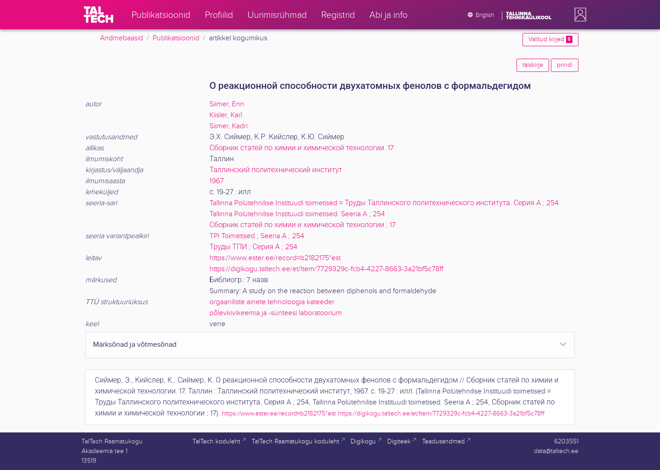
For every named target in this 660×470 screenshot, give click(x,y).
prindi (564, 65)
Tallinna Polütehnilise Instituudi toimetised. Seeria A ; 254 (297, 214)
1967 (216, 181)
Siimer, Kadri (228, 126)
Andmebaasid (121, 38)
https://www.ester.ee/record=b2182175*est (275, 258)
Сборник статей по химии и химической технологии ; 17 (302, 225)
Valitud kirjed (550, 39)
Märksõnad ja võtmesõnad (134, 344)
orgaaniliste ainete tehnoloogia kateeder (272, 302)
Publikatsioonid (176, 38)
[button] (578, 14)
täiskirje (532, 65)
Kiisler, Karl (225, 115)
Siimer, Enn (226, 104)
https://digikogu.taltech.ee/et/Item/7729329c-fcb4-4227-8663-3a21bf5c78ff (326, 269)
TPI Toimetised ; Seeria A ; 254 (256, 236)
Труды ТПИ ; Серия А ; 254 (253, 247)
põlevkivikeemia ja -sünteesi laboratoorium (275, 313)
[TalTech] (98, 14)
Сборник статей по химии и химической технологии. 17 (301, 148)
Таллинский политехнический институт (275, 170)
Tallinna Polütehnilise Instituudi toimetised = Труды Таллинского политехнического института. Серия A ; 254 (384, 203)
